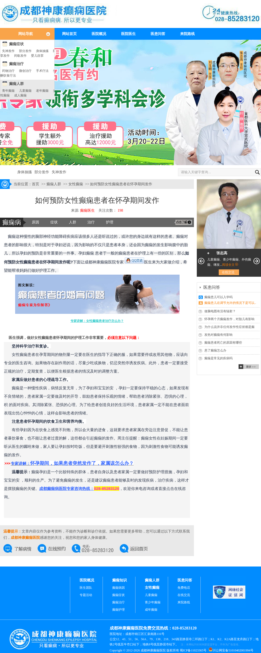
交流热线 (96, 548)
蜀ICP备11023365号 (193, 650)
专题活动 (86, 595)
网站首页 (69, 34)
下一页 (256, 261)
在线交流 (20, 548)
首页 (35, 184)
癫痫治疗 (16, 64)
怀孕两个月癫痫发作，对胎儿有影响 (229, 319)
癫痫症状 (16, 44)
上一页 (201, 261)
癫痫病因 (118, 588)
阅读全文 (228, 265)
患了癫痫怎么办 (215, 350)
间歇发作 (20, 55)
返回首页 (137, 548)
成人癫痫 (20, 95)
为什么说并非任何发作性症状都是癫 (229, 327)
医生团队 (86, 588)
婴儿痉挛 (37, 55)
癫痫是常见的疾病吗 (218, 358)
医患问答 (158, 34)
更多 (249, 366)
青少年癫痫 (153, 602)
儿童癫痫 (25, 91)
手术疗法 (42, 71)
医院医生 (128, 34)
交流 (183, 222)
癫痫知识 (119, 580)
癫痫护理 (118, 609)
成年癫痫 (151, 609)
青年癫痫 (8, 91)
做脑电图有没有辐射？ (220, 311)
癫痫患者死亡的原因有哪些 (223, 342)
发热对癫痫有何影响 (218, 335)
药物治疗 (8, 71)
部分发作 (25, 51)
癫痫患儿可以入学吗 (218, 297)
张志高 (221, 253)
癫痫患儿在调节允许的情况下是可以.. (230, 303)
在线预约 (55, 548)
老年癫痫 (42, 91)
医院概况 (99, 34)
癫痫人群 (16, 84)
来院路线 (187, 34)
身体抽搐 (42, 51)
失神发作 (8, 51)
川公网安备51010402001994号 (233, 650)
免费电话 (183, 588)
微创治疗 (25, 71)
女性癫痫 (75, 184)
